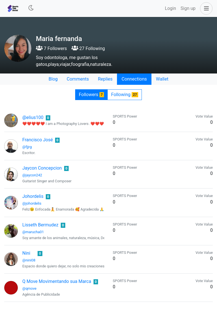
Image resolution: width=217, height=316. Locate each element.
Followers (91, 94)
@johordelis (31, 203)
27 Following (88, 48)
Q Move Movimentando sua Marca (56, 281)
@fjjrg (27, 147)
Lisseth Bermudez (40, 225)
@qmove (29, 288)
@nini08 (28, 260)
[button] (205, 8)
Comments (78, 79)
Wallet (162, 79)
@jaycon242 (32, 175)
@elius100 (33, 117)
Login (170, 8)
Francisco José (37, 139)
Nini (26, 253)
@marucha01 (33, 232)
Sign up (188, 8)
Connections (134, 79)
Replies (105, 79)
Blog (53, 79)
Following (124, 94)
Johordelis (33, 196)
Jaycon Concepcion (42, 168)
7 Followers (51, 48)
